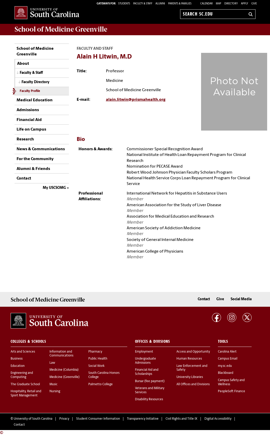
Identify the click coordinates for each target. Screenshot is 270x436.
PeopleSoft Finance (231, 391)
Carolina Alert (227, 351)
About (23, 64)
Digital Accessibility (217, 418)
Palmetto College (100, 384)
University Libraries (189, 377)
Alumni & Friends (33, 169)
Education (18, 366)
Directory (231, 3)
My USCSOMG (54, 188)
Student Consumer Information (98, 418)
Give (254, 3)
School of (61, 29)
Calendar (206, 3)
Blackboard (225, 373)
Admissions (28, 110)
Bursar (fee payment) (150, 381)
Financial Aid (29, 120)
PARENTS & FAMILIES (179, 3)
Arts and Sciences (23, 351)
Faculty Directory (35, 82)
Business (17, 358)
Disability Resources (149, 399)
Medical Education (35, 100)
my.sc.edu (225, 366)
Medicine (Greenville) (64, 377)
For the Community (35, 159)
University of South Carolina (33, 418)
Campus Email (227, 358)
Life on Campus (31, 129)
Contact (24, 178)
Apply (244, 3)
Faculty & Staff (31, 73)
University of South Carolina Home (47, 13)
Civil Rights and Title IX (181, 418)
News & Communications (41, 149)
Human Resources (189, 358)
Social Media (241, 299)
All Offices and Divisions (193, 384)
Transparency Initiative (143, 418)
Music (53, 384)
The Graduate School (25, 384)
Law (52, 362)
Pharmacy (95, 351)
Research (25, 139)
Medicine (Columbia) (64, 369)
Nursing (54, 391)
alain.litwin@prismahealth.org (135, 100)
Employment (144, 351)
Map (218, 3)
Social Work (96, 366)
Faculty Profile (30, 91)
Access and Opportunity (193, 351)
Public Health (97, 358)
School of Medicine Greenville (35, 51)
